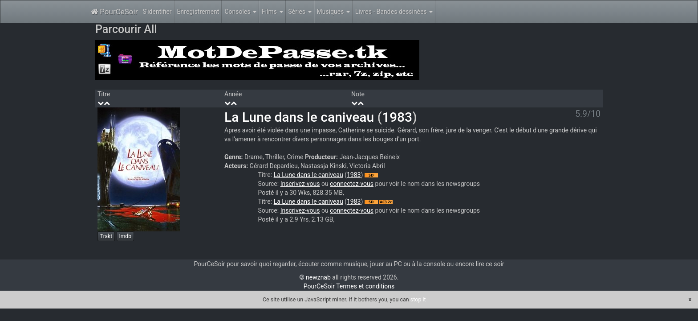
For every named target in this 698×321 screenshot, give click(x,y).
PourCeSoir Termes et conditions (349, 286)
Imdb (125, 236)
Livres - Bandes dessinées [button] (394, 11)
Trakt (106, 236)
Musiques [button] (333, 11)
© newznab (315, 277)
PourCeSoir (114, 11)
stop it (418, 299)
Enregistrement (198, 11)
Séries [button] (300, 11)
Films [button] (272, 11)
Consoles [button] (240, 11)
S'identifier (156, 11)
